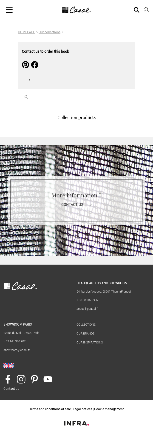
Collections (86, 324)
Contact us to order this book (45, 51)
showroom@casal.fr (16, 350)
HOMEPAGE (26, 32)
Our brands (85, 333)
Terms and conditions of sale (50, 409)
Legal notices (82, 409)
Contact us (76, 204)
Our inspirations (89, 342)
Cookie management (109, 409)
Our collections (49, 32)
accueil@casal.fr (87, 308)
